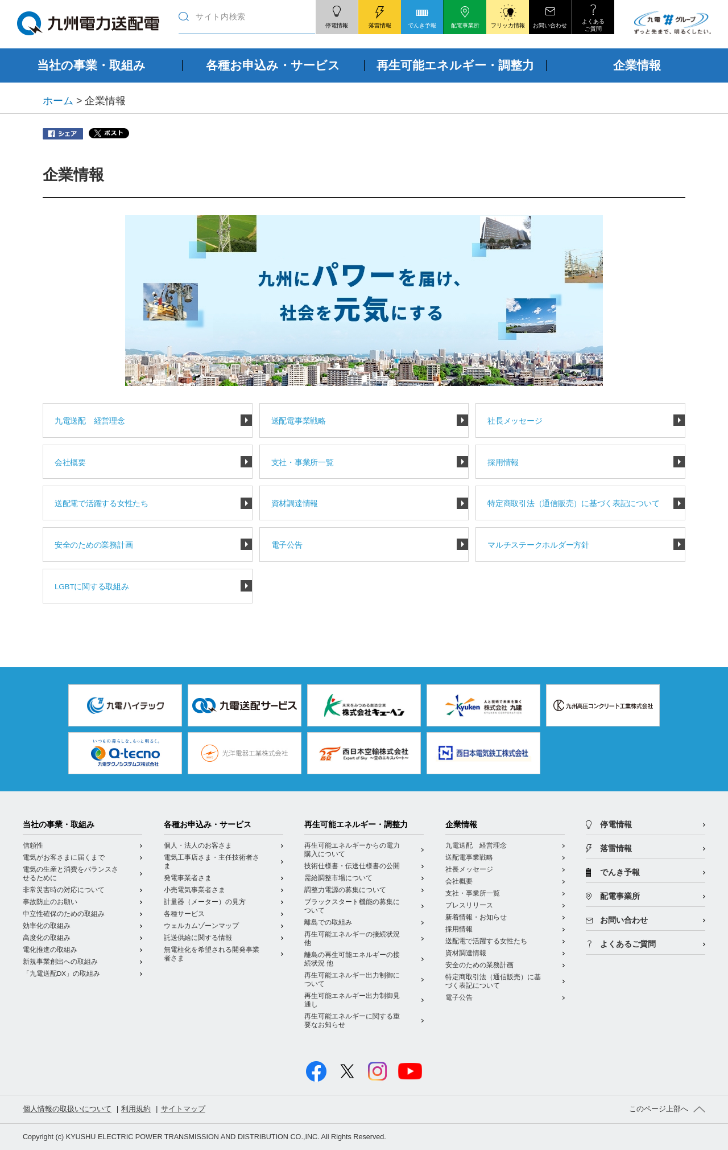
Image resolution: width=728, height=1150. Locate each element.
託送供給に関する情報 (198, 937)
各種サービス (184, 913)
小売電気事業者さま (194, 889)
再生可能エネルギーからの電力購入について (352, 849)
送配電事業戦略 (298, 421)
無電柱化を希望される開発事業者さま (211, 954)
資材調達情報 (294, 503)
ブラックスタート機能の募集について (352, 906)
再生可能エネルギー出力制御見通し (352, 1000)
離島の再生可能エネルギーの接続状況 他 (352, 959)
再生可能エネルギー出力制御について (352, 979)
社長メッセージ (514, 421)
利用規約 (136, 1109)
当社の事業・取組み (58, 824)
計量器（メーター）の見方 (205, 901)
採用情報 (503, 462)
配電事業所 (620, 896)
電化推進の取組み (50, 949)
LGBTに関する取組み (92, 586)
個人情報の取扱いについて (67, 1109)
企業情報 (461, 824)
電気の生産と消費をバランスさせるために (70, 873)
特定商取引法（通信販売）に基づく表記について (573, 503)
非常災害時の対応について (64, 889)
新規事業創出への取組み (60, 961)
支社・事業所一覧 (302, 462)
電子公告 (287, 545)
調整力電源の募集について (345, 889)
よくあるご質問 (628, 944)
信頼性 (33, 845)
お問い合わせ (624, 920)
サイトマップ (183, 1109)
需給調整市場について (338, 877)
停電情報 (616, 824)
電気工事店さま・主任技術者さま (211, 861)
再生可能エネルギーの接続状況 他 (352, 938)
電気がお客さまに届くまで (64, 857)
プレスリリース (469, 905)
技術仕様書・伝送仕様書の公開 (352, 865)
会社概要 (70, 462)
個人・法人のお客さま (198, 845)
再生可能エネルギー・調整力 (356, 824)
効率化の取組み (47, 925)
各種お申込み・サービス (207, 824)
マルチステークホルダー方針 (538, 545)
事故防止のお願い (50, 901)
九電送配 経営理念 (90, 421)
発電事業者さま (188, 877)
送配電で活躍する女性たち (101, 503)
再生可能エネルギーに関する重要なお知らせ (352, 1020)
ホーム (58, 100)
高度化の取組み (47, 937)
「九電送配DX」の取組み (61, 973)
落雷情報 (616, 848)
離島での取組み (328, 922)
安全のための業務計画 (94, 545)
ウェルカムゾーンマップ (201, 925)
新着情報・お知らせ (476, 917)
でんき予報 (620, 872)
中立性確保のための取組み (64, 913)
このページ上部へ (658, 1109)
